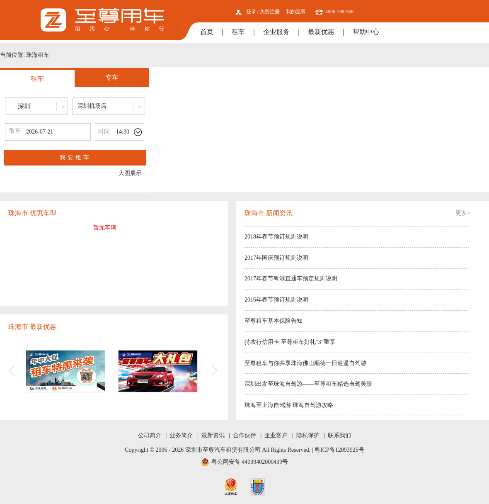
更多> (462, 213)
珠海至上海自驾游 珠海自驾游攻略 (288, 405)
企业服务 (276, 31)
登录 (251, 12)
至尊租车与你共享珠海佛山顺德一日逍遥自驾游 (305, 363)
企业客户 (276, 435)
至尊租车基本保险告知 (273, 321)
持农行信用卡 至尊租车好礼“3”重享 (289, 342)
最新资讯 (213, 435)
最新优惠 (321, 31)
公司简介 (149, 435)
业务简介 (181, 435)
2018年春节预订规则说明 (276, 237)
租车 (238, 31)
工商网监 (231, 487)
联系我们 (339, 435)
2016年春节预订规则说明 (276, 300)
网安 (257, 487)
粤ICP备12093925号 (339, 450)
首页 (206, 31)
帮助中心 (366, 31)
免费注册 (270, 12)
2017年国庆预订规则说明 (276, 258)
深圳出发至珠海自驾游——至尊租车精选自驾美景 (308, 384)
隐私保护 (308, 435)
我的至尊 (296, 12)
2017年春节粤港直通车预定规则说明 (290, 278)
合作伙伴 (244, 435)
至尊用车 (103, 20)
